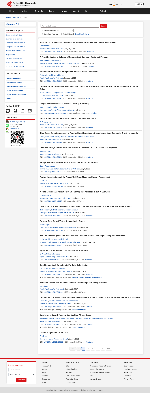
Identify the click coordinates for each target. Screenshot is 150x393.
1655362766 (14, 129)
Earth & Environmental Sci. (15, 51)
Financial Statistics (79, 310)
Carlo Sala (44, 268)
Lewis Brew (44, 301)
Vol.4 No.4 (76, 242)
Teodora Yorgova (72, 210)
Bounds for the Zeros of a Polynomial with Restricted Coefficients (69, 72)
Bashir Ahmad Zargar (56, 75)
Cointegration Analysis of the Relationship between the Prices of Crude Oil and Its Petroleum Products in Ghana (90, 297)
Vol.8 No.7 (76, 169)
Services (89, 11)
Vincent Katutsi (97, 318)
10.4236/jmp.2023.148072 (53, 186)
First (72, 349)
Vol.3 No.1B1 (70, 110)
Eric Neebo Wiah (72, 301)
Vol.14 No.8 (64, 183)
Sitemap (45, 376)
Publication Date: (49, 31)
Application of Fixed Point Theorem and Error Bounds (64, 250)
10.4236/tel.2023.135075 (53, 201)
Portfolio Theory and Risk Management (87, 277)
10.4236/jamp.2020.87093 (53, 172)
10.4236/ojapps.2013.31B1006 (55, 113)
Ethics (68, 366)
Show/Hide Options (82, 34)
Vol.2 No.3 (70, 213)
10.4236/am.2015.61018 (53, 128)
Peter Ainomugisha (47, 318)
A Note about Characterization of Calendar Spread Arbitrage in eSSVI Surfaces (75, 192)
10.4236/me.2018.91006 (53, 142)
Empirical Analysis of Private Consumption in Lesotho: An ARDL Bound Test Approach (78, 148)
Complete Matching (51, 34)
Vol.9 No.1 (57, 139)
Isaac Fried (44, 286)
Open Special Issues (15, 90)
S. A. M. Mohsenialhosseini (50, 254)
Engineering (10, 54)
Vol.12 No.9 (64, 339)
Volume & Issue (95, 379)
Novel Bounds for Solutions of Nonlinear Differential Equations (68, 118)
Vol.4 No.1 (76, 63)
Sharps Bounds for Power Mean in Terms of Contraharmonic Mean (69, 163)
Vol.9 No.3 (57, 154)
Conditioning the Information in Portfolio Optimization (64, 265)
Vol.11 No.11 (58, 321)
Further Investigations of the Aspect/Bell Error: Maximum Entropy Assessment (75, 177)
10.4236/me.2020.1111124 (53, 324)
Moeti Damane (45, 151)
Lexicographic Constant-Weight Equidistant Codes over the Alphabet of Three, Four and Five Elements (85, 206)
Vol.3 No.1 (59, 78)
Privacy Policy (129, 379)
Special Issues (71, 382)
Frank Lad (43, 180)
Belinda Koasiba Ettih (57, 301)
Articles (24, 11)
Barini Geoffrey (45, 93)
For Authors (70, 372)
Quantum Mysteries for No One (54, 333)
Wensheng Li (44, 225)
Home (12, 11)
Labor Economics (78, 327)
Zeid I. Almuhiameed (47, 166)
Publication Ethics (130, 369)
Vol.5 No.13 (60, 49)
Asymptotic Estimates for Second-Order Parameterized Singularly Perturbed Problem (78, 42)
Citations (90, 52)
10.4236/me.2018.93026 (53, 157)
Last (108, 349)
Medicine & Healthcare (14, 58)
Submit (103, 11)
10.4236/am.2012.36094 (53, 98)
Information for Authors (16, 82)
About (76, 11)
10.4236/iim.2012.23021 (52, 216)
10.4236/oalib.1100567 (52, 260)
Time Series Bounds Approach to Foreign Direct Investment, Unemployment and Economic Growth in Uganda (89, 133)
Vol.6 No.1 (59, 125)
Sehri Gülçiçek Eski (61, 239)
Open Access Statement (16, 95)
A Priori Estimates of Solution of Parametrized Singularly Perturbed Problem (74, 57)
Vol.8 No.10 (60, 289)
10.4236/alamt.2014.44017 (53, 245)
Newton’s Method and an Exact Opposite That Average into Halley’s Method (73, 283)
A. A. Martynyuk (45, 122)
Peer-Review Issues (73, 376)
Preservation (128, 372)
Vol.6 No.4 (68, 271)
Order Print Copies (97, 369)
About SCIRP (72, 362)
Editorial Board (68, 34)
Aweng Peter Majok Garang (50, 136)
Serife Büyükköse (46, 239)
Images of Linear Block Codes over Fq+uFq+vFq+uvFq (64, 104)
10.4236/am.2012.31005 (53, 81)
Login (139, 4)
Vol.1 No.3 (65, 257)
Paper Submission (14, 78)
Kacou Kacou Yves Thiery (84, 136)
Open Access (129, 366)
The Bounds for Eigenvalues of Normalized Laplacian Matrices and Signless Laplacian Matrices (82, 236)
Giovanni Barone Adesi (57, 268)
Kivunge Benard (57, 93)
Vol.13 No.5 (66, 198)
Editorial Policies (72, 369)
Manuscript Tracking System (100, 366)
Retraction (127, 376)
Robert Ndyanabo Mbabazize (80, 318)
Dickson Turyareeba (62, 318)
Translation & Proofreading (100, 372)
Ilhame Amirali (56, 60)
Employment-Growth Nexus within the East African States (65, 315)
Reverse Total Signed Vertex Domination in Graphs (62, 221)
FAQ (9, 99)
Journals (39, 11)
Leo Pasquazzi (45, 195)
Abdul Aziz (44, 75)
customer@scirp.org (17, 122)
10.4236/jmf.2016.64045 (53, 274)
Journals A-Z (46, 366)
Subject (44, 369)
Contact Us (46, 379)
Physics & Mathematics (14, 62)
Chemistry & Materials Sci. (15, 43)
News (64, 11)
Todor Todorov (45, 210)
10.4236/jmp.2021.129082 (53, 342)
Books (52, 11)
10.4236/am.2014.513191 (53, 52)
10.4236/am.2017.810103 (53, 292)
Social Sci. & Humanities (15, 66)
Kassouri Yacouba (67, 136)
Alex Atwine (108, 318)
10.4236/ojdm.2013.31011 (53, 230)
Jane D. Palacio (45, 107)
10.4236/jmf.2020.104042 (53, 307)
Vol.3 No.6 (59, 95)
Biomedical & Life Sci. (14, 35)
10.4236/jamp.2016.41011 (53, 66)
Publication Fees (72, 379)
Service (94, 362)
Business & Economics (14, 39)
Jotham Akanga (70, 93)
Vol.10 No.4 (68, 304)
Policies (128, 362)
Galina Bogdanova (58, 210)
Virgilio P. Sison (58, 107)
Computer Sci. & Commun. (15, 47)
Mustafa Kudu (45, 46)
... (98, 349)
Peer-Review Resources (16, 86)
